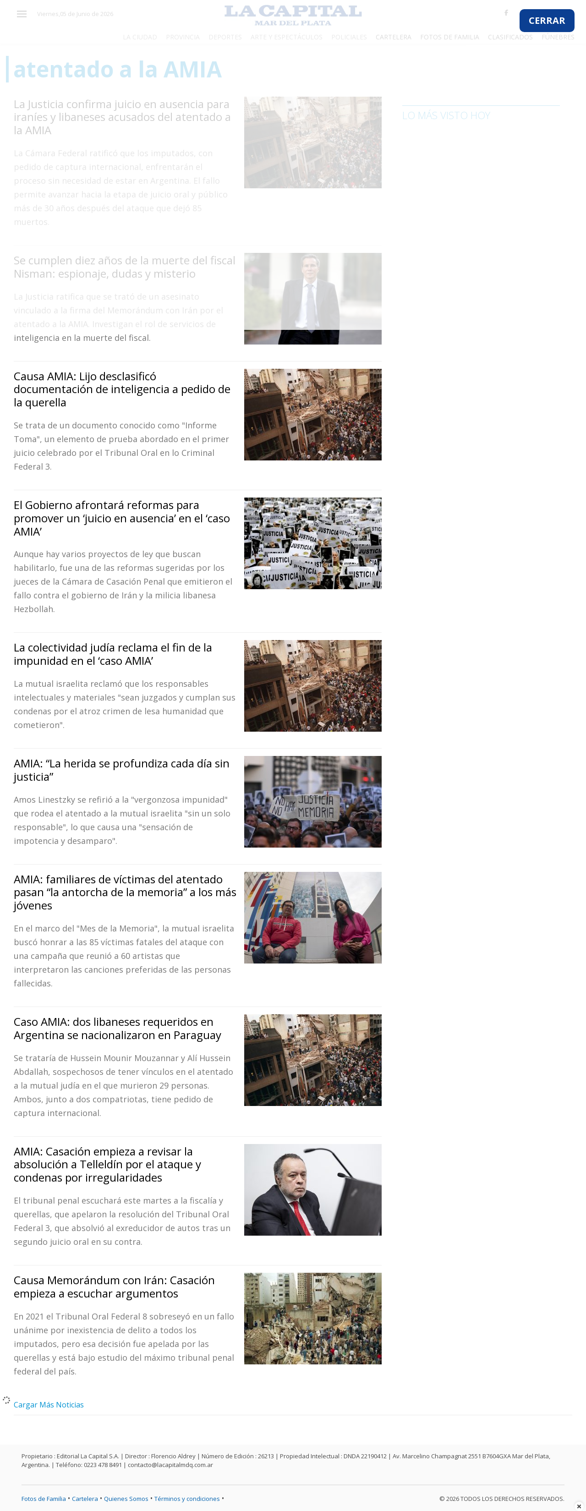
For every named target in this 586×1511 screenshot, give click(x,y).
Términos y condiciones (187, 1499)
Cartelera (85, 1499)
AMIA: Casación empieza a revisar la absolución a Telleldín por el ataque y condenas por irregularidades (107, 1164)
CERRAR (547, 20)
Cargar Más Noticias (49, 1405)
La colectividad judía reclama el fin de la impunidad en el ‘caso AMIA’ (113, 654)
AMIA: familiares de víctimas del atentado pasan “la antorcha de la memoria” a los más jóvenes (125, 892)
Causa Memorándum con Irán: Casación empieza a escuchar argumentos (114, 1286)
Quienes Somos (126, 1499)
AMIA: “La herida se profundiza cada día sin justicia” (122, 770)
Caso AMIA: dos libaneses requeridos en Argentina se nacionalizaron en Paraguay (117, 1028)
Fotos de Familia (44, 1499)
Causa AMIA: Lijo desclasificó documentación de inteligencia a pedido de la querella (122, 389)
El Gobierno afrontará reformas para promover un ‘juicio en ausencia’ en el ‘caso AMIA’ (122, 518)
